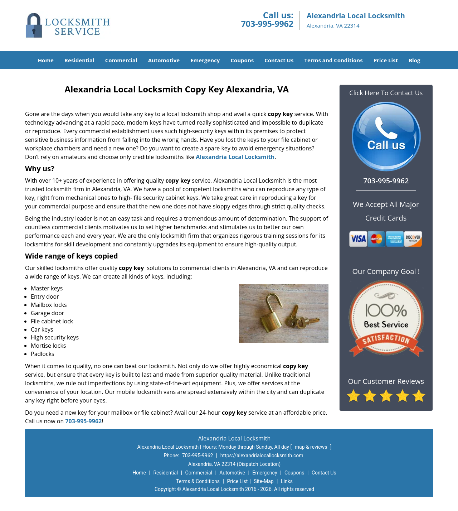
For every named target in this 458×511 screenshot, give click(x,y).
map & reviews (311, 447)
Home (46, 60)
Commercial (121, 60)
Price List (386, 60)
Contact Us (278, 60)
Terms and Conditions (333, 60)
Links (287, 481)
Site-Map (263, 481)
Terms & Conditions (198, 481)
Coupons (242, 60)
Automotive (164, 60)
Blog (414, 60)
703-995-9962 (267, 23)
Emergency (205, 60)
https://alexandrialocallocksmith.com (261, 455)
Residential (79, 60)
